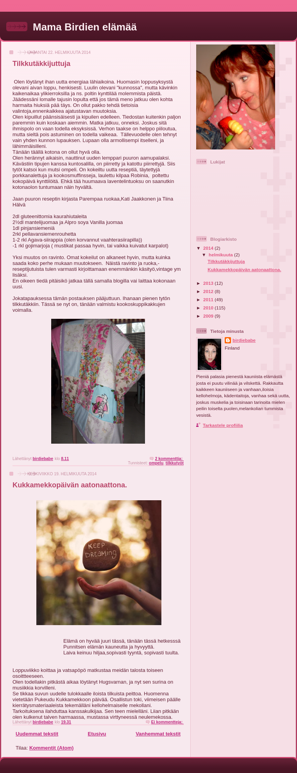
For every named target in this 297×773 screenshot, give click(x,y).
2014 (209, 248)
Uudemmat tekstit (37, 734)
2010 (209, 307)
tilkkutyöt (175, 463)
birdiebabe (244, 340)
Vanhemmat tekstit (158, 734)
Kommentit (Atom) (51, 748)
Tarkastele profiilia (223, 425)
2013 (209, 283)
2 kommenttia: (169, 459)
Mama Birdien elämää (85, 27)
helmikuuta (221, 254)
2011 (209, 299)
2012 (209, 291)
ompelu (156, 463)
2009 (209, 315)
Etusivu (97, 734)
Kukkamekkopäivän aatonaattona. (70, 485)
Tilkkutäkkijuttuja (41, 64)
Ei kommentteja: (167, 722)
